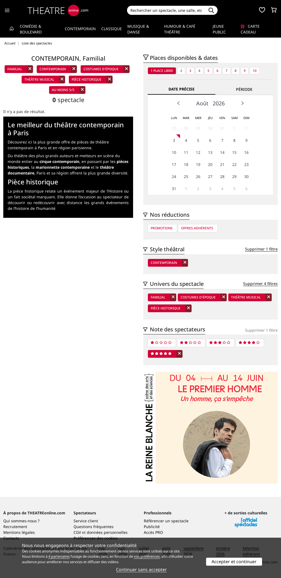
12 (198, 152)
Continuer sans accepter (141, 569)
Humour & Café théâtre (179, 29)
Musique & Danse (138, 29)
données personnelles (107, 532)
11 (186, 152)
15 (234, 152)
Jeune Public (219, 29)
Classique (111, 28)
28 (186, 128)
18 (186, 164)
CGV (77, 532)
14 (222, 152)
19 (198, 164)
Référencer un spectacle (166, 520)
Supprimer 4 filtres (260, 283)
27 (174, 128)
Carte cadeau (250, 29)
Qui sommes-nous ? (21, 520)
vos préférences (147, 556)
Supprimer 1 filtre (261, 249)
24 (174, 176)
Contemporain (80, 28)
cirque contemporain (59, 161)
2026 (219, 103)
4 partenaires (59, 556)
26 (198, 176)
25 (186, 176)
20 (210, 164)
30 (210, 128)
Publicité (152, 526)
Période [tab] (244, 89)
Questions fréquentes (94, 526)
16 (246, 152)
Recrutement (15, 526)
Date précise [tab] (181, 89)
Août (202, 103)
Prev (179, 103)
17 (174, 164)
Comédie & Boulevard (31, 29)
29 (198, 128)
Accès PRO (153, 532)
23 (246, 164)
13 (210, 152)
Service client (86, 520)
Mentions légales (19, 532)
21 (222, 164)
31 (222, 128)
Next (242, 103)
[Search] (166, 10)
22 (234, 164)
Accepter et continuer (234, 562)
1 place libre (162, 70)
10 (255, 70)
